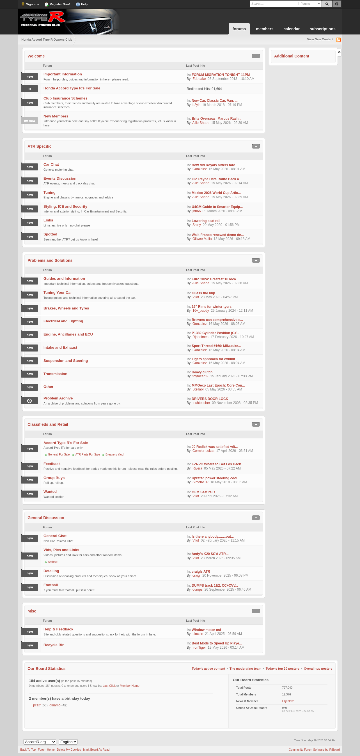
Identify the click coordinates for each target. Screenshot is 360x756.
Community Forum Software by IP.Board (314, 749)
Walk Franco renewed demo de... (218, 235)
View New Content (320, 39)
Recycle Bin (54, 645)
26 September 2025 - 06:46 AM (228, 589)
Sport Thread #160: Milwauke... (216, 346)
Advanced (337, 4)
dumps (197, 589)
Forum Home (46, 749)
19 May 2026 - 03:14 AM (226, 647)
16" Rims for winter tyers (211, 307)
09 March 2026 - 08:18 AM (222, 211)
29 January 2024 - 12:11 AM (232, 311)
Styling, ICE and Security (65, 206)
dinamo (54, 705)
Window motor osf (206, 630)
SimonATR (200, 482)
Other (48, 387)
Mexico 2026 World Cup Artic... (216, 193)
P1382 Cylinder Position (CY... (215, 333)
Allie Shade (200, 123)
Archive (53, 561)
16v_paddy (200, 311)
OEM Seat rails (203, 492)
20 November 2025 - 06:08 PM (225, 575)
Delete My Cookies (69, 749)
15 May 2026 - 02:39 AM (229, 123)
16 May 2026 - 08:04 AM (226, 350)
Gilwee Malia (202, 239)
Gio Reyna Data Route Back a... (217, 179)
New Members (55, 116)
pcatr (37, 705)
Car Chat (51, 164)
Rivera (197, 468)
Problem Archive (58, 398)
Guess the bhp (203, 293)
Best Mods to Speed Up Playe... (217, 643)
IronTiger (199, 647)
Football (50, 585)
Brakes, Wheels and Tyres (66, 308)
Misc (31, 611)
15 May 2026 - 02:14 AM (229, 183)
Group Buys (54, 478)
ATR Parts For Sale (87, 454)
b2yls (196, 105)
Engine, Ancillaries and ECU (68, 334)
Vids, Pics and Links (61, 550)
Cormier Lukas (203, 451)
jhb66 (196, 211)
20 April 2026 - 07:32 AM (219, 496)
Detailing (51, 571)
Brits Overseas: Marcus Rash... (216, 119)
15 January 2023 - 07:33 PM (231, 376)
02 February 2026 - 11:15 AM (223, 540)
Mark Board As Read (96, 749)
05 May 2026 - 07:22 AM (222, 468)
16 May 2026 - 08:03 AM (226, 324)
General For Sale (59, 454)
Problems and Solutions (49, 260)
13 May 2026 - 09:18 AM (232, 239)
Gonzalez (199, 169)
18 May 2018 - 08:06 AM (228, 482)
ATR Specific (39, 146)
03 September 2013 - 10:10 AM (231, 79)
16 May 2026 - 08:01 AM (226, 169)
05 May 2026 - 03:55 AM (223, 389)
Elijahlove (288, 701)
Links (48, 220)
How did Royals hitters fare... (215, 165)
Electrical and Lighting (63, 321)
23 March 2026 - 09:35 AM (220, 558)
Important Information (62, 74)
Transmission (55, 374)
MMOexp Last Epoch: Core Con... (218, 385)
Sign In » (30, 4)
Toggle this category (256, 56)
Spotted (50, 234)
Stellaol (197, 389)
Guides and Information (64, 278)
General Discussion (45, 517)
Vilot (195, 297)
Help (82, 4)
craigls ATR (201, 572)
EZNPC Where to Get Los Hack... (218, 464)
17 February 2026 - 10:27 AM (232, 337)
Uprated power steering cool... (216, 478)
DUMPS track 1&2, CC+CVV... (215, 586)
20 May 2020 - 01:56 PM (221, 225)
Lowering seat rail (206, 221)
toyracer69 (200, 376)
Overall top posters (318, 668)
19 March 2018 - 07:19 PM (222, 105)
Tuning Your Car (57, 292)
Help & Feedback (58, 629)
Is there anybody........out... (213, 536)
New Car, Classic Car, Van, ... (214, 101)
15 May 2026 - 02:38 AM (229, 283)
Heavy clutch (202, 372)
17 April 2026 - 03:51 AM (234, 451)
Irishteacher (201, 403)
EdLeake (199, 79)
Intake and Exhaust (60, 347)
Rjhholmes (200, 337)
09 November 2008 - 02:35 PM (235, 403)
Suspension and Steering (65, 361)
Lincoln (197, 634)
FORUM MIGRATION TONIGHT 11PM (221, 75)
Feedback (52, 464)
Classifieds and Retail (47, 424)
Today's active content (208, 668)
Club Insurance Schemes (65, 98)
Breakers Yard (114, 454)
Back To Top (28, 749)
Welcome (36, 56)
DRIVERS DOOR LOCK (210, 399)
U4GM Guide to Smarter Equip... (217, 207)
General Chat (55, 536)
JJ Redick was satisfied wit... (215, 447)
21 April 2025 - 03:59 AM (223, 634)
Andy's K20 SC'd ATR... (210, 554)
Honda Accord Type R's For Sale (71, 88)
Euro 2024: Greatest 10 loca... (215, 279)
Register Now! (57, 4)
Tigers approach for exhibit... (215, 359)
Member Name (129, 685)
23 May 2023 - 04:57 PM (219, 297)
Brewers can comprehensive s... (217, 320)
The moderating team (245, 668)
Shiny (196, 225)
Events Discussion (59, 178)
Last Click (109, 685)
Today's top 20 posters (283, 668)
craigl (196, 575)
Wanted (50, 491)
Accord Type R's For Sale (65, 443)
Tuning (49, 192)
